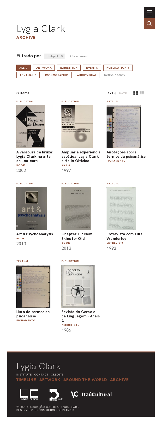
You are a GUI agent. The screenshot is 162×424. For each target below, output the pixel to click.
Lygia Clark (40, 28)
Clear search (80, 56)
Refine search (114, 75)
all (23, 68)
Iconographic (56, 75)
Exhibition (69, 68)
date (123, 93)
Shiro (50, 410)
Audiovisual (87, 75)
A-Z (111, 93)
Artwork (44, 68)
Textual (27, 75)
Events (92, 68)
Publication (118, 68)
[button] (85, 379)
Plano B (68, 410)
